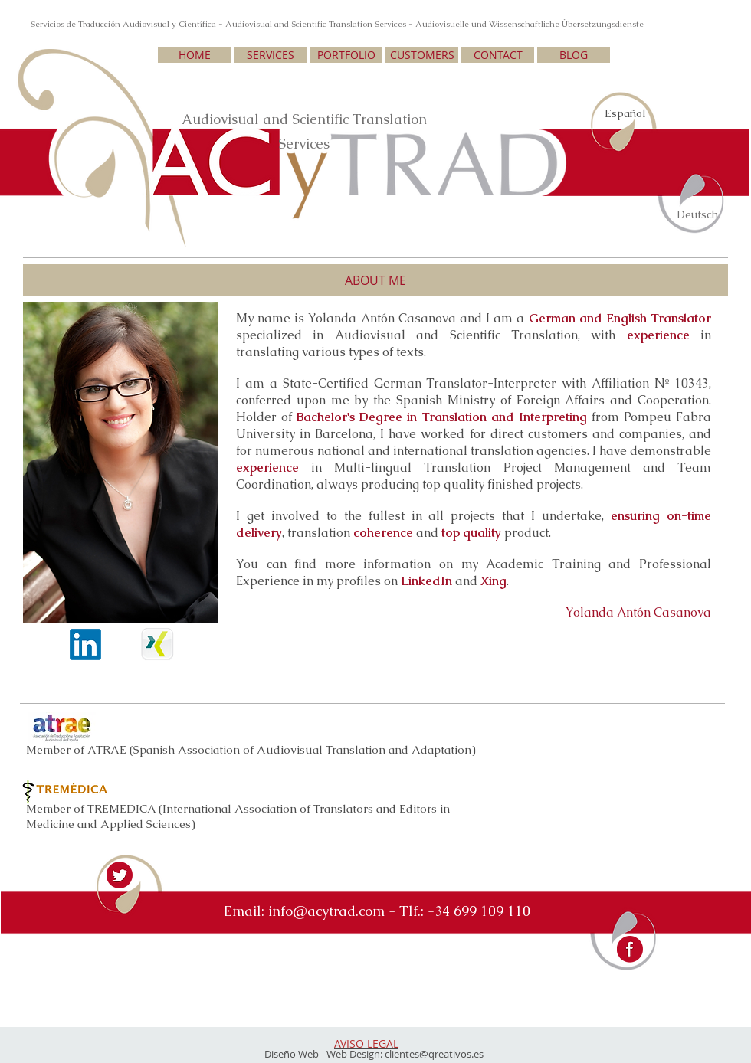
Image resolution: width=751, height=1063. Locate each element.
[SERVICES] (270, 55)
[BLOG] (573, 55)
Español (625, 113)
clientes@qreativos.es (434, 1054)
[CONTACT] (497, 55)
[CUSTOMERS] (421, 55)
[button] (375, 280)
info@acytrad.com (326, 911)
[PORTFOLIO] (346, 55)
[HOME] (194, 55)
